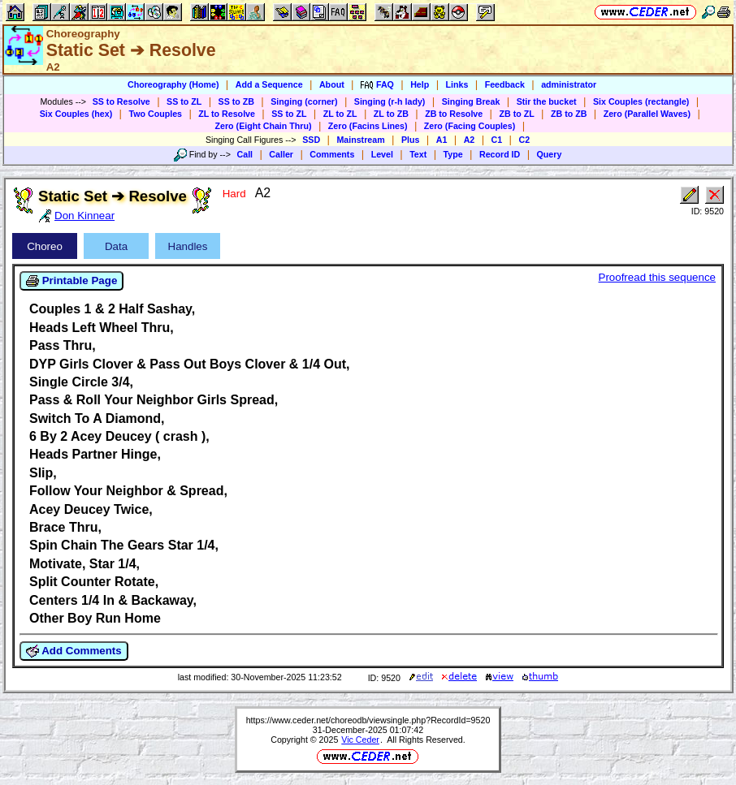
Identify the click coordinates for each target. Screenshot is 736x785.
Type (453, 154)
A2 (469, 139)
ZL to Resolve (226, 114)
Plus (410, 139)
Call (245, 154)
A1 (442, 139)
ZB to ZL (516, 114)
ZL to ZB (391, 114)
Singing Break (471, 101)
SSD (311, 139)
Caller (281, 154)
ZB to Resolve (454, 114)
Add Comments (74, 651)
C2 (524, 139)
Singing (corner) (304, 101)
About (331, 84)
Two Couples (155, 114)
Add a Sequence (269, 84)
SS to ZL (184, 101)
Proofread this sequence (657, 277)
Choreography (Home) (173, 84)
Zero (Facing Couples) (470, 126)
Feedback (505, 84)
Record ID (499, 154)
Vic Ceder (360, 739)
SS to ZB (236, 101)
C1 (497, 139)
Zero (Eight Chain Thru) (263, 126)
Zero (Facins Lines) (368, 126)
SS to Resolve (121, 101)
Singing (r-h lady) (390, 101)
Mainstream (360, 139)
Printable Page (71, 280)
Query (549, 154)
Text (417, 154)
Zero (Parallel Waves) (647, 114)
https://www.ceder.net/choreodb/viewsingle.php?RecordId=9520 (368, 720)
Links (457, 84)
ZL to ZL (340, 114)
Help (419, 84)
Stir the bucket (547, 101)
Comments (332, 154)
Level (382, 154)
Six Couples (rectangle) (641, 101)
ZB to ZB (569, 114)
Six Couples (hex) (76, 114)
